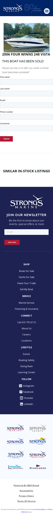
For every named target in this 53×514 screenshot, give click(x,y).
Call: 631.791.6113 (26, 322)
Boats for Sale (26, 271)
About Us (27, 328)
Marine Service (26, 302)
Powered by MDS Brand (26, 485)
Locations (26, 340)
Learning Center (26, 372)
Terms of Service (26, 501)
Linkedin (26, 404)
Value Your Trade (26, 283)
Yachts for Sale (26, 277)
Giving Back (26, 366)
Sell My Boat (26, 289)
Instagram (26, 385)
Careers (26, 334)
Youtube (26, 398)
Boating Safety (26, 360)
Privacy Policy (26, 496)
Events (26, 354)
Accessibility (26, 491)
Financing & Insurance (26, 308)
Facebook (26, 391)
